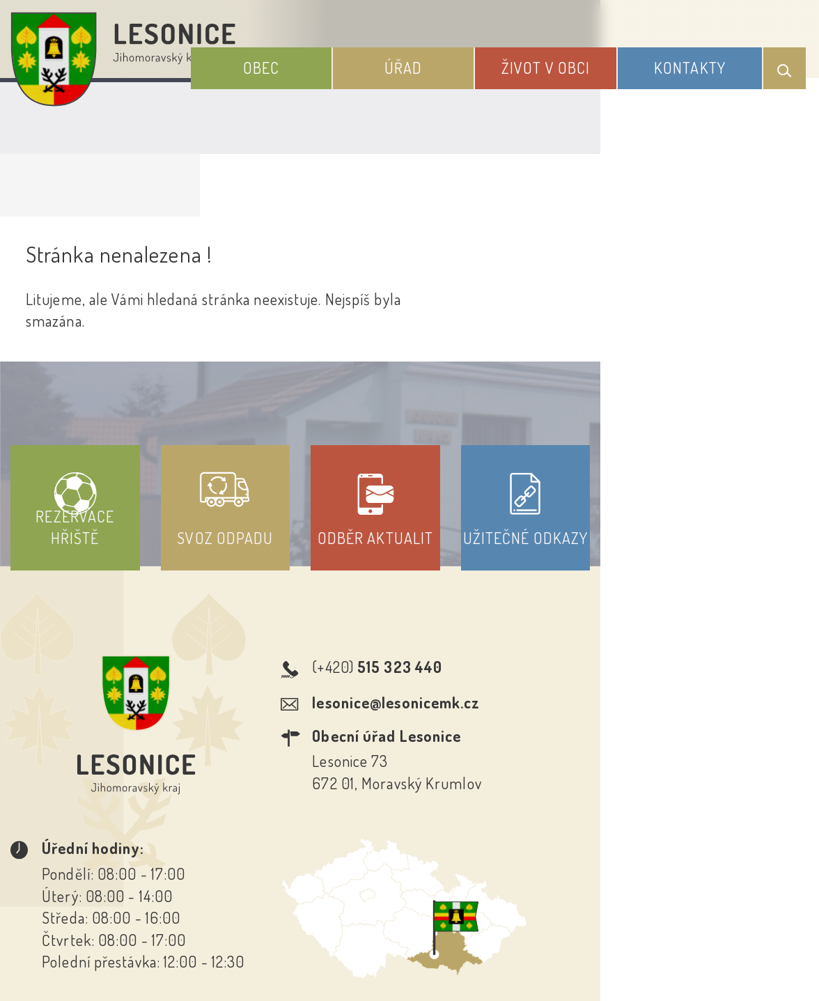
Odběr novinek (461, 852)
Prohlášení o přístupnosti (307, 852)
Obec (329, 61)
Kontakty (702, 61)
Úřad (452, 61)
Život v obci (575, 61)
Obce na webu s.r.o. (643, 920)
